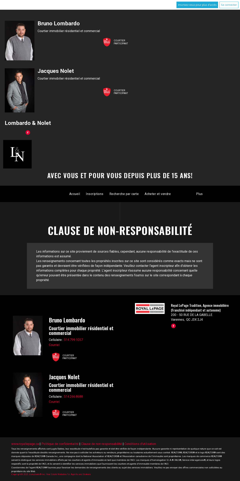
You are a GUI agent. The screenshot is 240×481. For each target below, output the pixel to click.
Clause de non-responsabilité (101, 444)
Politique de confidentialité (60, 444)
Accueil (74, 194)
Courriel (54, 345)
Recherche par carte (124, 194)
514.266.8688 (73, 396)
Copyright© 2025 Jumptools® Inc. (28, 474)
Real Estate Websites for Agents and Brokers (68, 474)
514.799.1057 (73, 340)
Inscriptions (94, 194)
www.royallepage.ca (25, 444)
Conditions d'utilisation (140, 444)
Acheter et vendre (158, 194)
